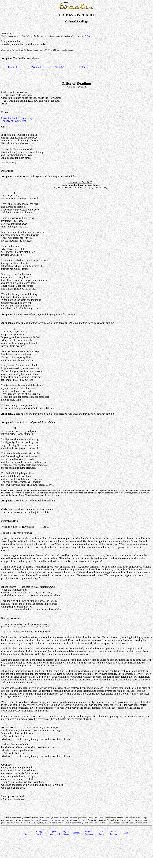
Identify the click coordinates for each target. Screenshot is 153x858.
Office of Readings (76, 83)
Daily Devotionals (64, 832)
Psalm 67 (59, 67)
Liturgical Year (52, 832)
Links (126, 832)
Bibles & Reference (89, 832)
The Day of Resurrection (14, 120)
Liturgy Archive (39, 832)
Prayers (76, 832)
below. (87, 36)
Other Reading (113, 832)
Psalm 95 (13, 67)
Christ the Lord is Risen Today (17, 118)
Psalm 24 (36, 67)
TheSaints (101, 832)
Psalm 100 (83, 67)
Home (26, 834)
